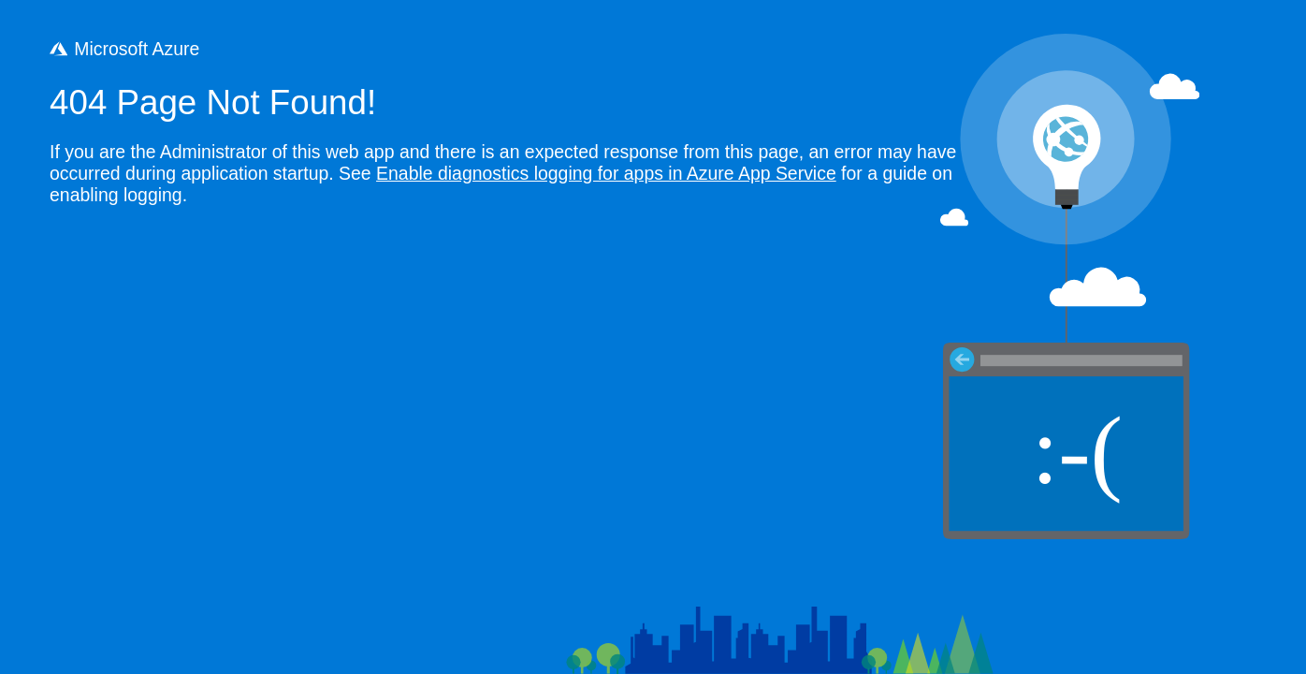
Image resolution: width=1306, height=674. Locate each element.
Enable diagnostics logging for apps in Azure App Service (606, 173)
